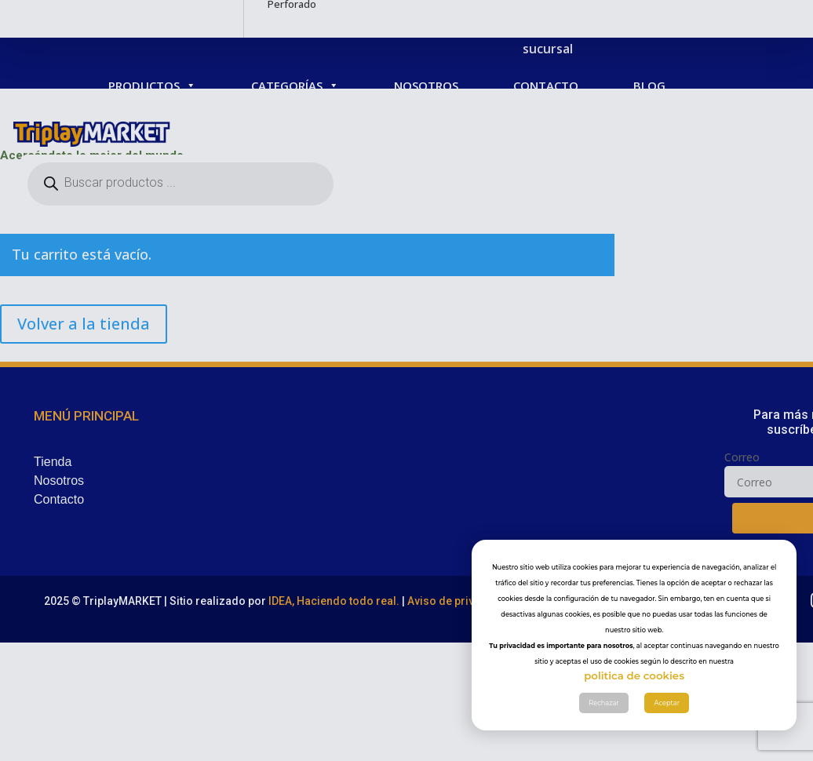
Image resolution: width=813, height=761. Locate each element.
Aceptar (667, 703)
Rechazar (603, 703)
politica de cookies (634, 675)
